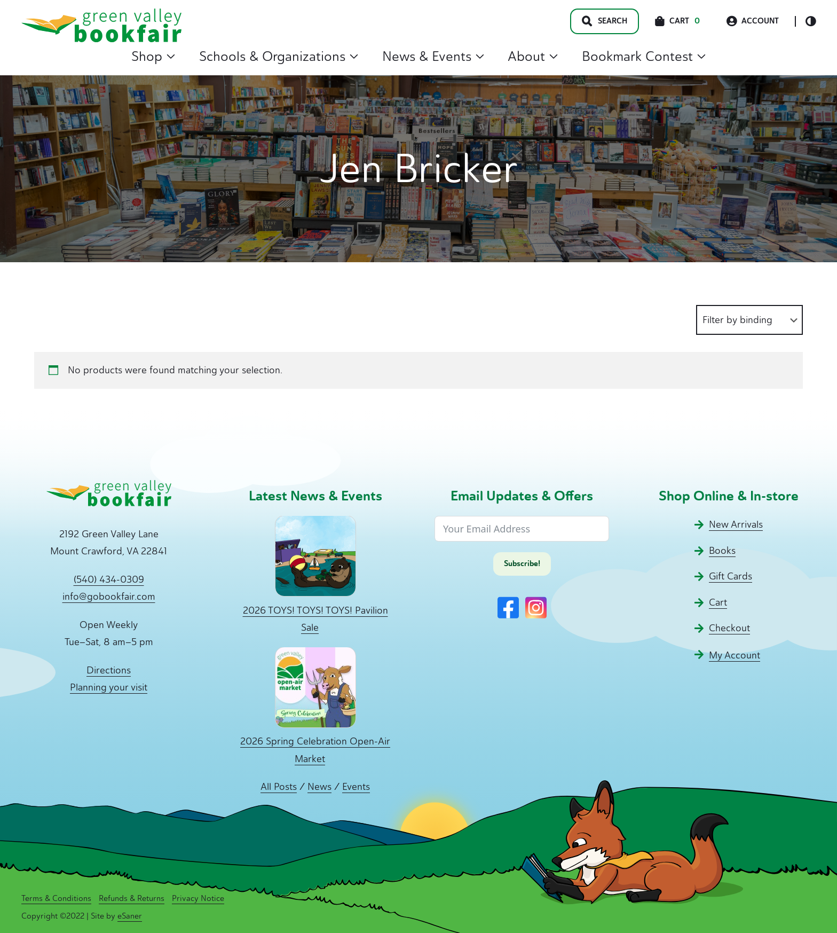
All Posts (278, 787)
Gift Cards (730, 576)
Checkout (729, 628)
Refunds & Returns (131, 898)
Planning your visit (108, 687)
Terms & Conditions (56, 898)
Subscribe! (522, 564)
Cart (718, 602)
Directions (108, 670)
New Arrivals (736, 524)
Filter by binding (737, 320)
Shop (153, 56)
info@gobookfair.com (108, 596)
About (533, 56)
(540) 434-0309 (109, 579)
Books (722, 550)
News (319, 787)
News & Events (433, 56)
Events (356, 787)
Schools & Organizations (278, 56)
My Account (734, 655)
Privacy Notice (198, 898)
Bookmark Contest (644, 56)
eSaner (129, 916)
